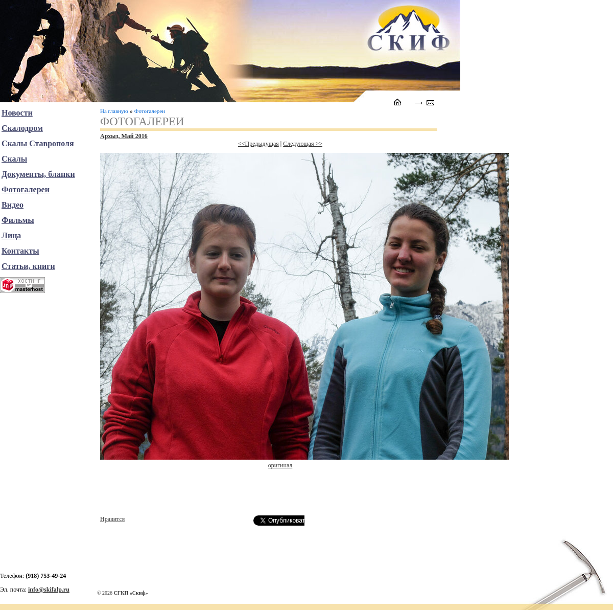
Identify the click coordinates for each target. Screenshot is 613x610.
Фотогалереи (149, 111)
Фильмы (18, 220)
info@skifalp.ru (48, 589)
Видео (12, 204)
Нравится (112, 519)
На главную (114, 111)
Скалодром (22, 128)
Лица (11, 235)
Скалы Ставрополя (38, 143)
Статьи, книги (28, 266)
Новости (17, 112)
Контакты (20, 250)
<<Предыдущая (258, 143)
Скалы (14, 158)
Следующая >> (302, 143)
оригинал (280, 465)
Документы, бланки (38, 174)
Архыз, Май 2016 (124, 136)
